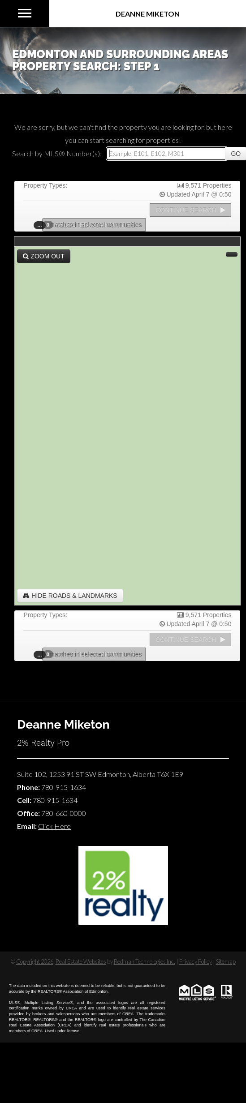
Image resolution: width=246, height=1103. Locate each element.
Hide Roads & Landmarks (70, 595)
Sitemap (226, 961)
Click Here (54, 826)
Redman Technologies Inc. (144, 961)
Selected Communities (91, 225)
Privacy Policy (195, 961)
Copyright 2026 (34, 961)
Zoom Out (43, 256)
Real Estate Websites (81, 961)
